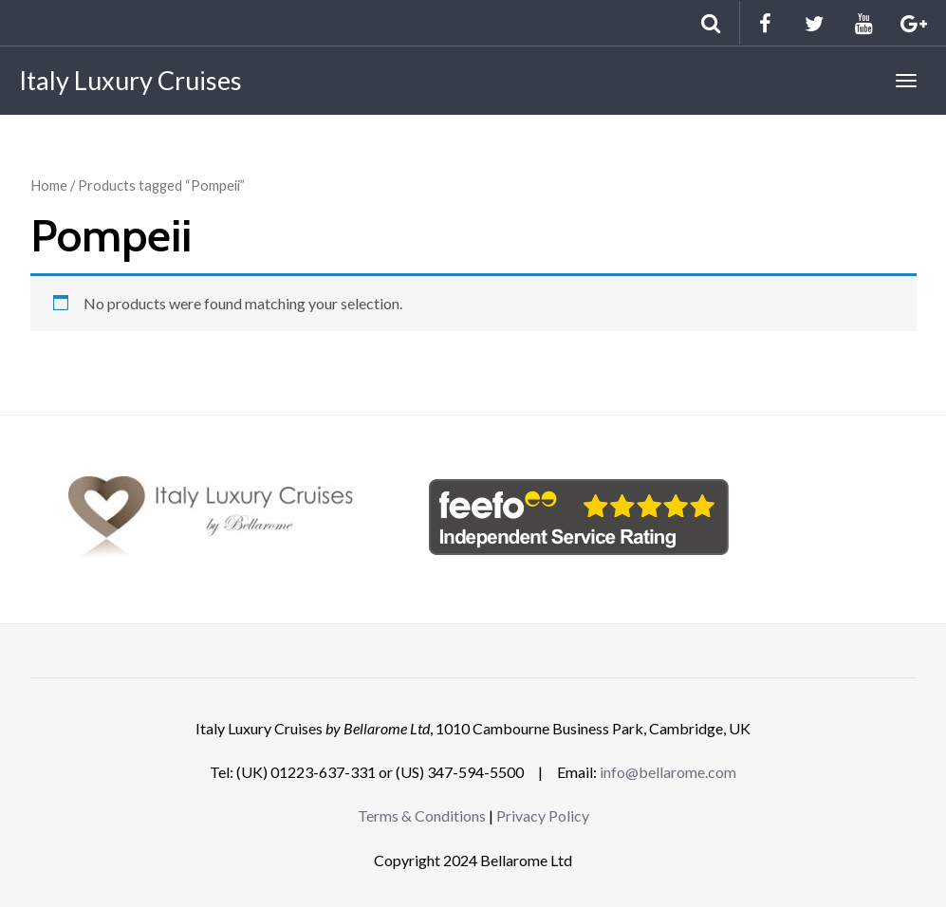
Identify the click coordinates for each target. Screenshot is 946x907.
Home (48, 185)
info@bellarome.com (668, 772)
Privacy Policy (542, 815)
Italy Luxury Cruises (130, 80)
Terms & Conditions (422, 815)
